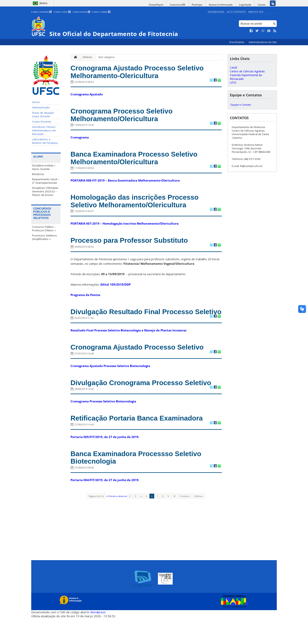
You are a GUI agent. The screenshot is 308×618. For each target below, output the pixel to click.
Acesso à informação (221, 4)
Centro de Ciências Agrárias (247, 71)
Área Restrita (237, 42)
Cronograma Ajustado (87, 94)
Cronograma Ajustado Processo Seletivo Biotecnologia (110, 366)
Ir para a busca (81, 12)
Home (36, 102)
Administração (41, 107)
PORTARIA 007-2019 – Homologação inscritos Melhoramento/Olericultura (125, 223)
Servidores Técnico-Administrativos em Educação (44, 130)
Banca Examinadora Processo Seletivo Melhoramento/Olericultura (134, 158)
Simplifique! (156, 4)
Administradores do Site (263, 42)
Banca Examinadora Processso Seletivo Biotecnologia (136, 457)
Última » (198, 496)
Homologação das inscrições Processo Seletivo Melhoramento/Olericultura (135, 201)
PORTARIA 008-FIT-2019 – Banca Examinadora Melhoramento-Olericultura (125, 180)
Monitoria (38, 174)
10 (174, 496)
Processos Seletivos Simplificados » (44, 237)
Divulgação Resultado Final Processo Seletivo (146, 311)
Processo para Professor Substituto (129, 240)
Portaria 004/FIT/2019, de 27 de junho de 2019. (105, 480)
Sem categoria (106, 57)
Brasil (43, 3)
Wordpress (98, 612)
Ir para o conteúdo (41, 12)
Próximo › (185, 496)
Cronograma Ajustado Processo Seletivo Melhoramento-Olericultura (137, 71)
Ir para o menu (62, 12)
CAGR (233, 67)
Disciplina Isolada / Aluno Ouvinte (43, 167)
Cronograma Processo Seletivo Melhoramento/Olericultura (121, 115)
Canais (262, 4)
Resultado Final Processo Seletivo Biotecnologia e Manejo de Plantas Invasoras (128, 330)
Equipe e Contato (241, 104)
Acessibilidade (216, 11)
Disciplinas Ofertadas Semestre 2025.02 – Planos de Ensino (45, 191)
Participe (197, 4)
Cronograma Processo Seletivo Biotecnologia (103, 401)
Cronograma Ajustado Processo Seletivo (137, 347)
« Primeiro (111, 496)
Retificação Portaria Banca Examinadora (137, 418)
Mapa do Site (255, 11)
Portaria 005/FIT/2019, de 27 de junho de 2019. (105, 437)
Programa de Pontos (85, 295)
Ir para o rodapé (101, 12)
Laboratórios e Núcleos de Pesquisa (45, 141)
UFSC (233, 82)
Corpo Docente (41, 121)
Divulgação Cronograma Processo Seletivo (141, 382)
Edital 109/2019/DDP (115, 284)
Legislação (245, 4)
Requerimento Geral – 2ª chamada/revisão (45, 180)
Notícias (87, 57)
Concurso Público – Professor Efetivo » (44, 228)
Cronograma (80, 137)
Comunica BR (177, 4)
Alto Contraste (236, 11)
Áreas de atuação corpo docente (43, 114)
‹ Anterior (122, 496)
